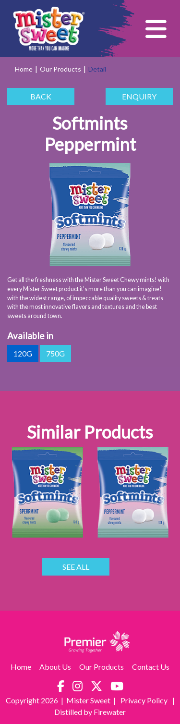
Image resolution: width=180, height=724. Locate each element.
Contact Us (150, 666)
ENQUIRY (139, 96)
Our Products (60, 69)
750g (55, 353)
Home (24, 69)
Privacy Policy (144, 700)
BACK (40, 96)
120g (22, 353)
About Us (55, 666)
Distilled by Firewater (90, 711)
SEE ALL (75, 567)
